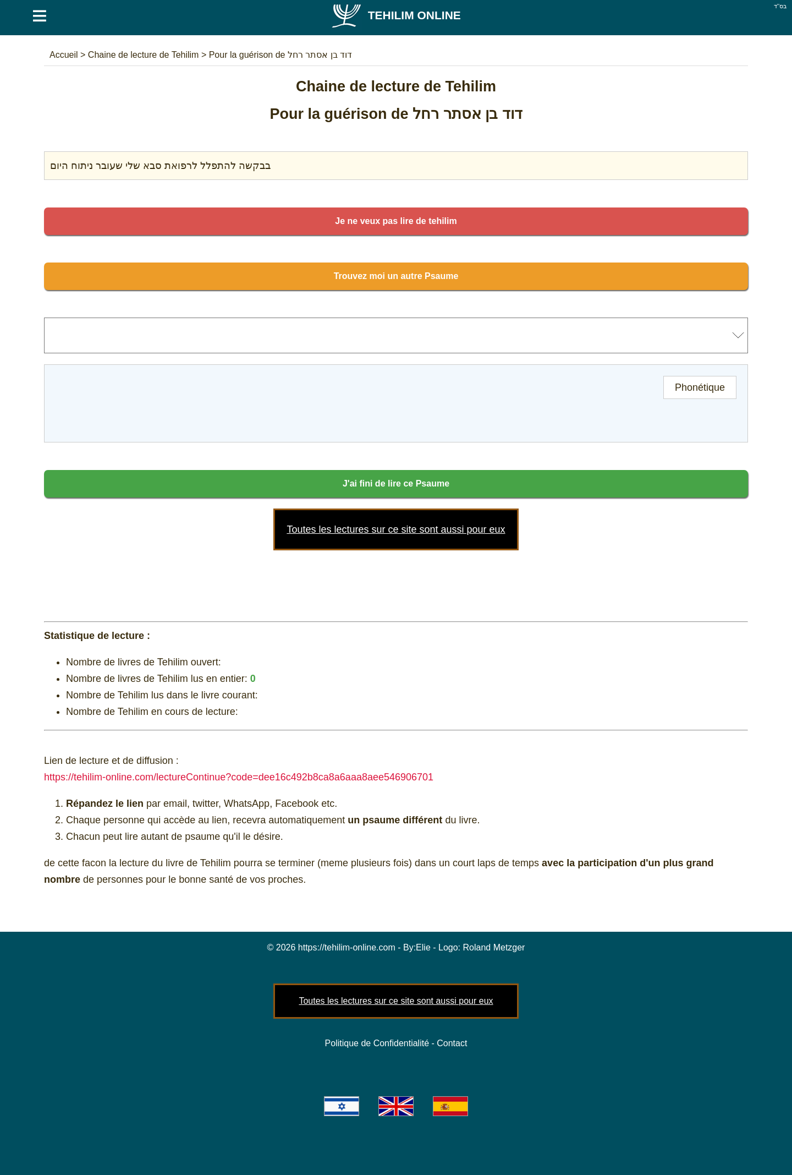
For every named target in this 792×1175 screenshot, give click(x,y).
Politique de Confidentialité (377, 1043)
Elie (423, 947)
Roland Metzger (494, 947)
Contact (452, 1043)
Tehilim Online (396, 15)
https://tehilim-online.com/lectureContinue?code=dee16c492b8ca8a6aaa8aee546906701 (238, 777)
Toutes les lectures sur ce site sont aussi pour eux (396, 529)
